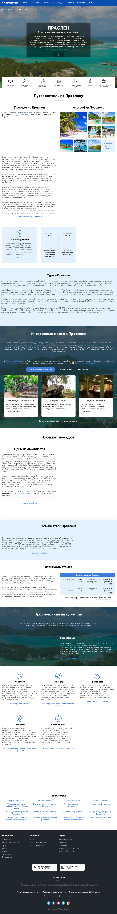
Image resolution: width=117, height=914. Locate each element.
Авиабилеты (7, 839)
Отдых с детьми (65, 369)
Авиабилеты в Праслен (101, 817)
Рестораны (83, 369)
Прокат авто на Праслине (97, 701)
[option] (21, 395)
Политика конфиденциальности (55, 892)
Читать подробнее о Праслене (29, 216)
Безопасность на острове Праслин (58, 748)
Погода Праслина (72, 800)
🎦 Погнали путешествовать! (84, 363)
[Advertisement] (29, 137)
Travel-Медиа (7, 854)
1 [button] (17, 257)
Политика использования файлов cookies (84, 892)
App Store (62, 842)
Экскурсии (6, 851)
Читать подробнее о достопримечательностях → (58, 421)
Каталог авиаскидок (10, 842)
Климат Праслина (101, 800)
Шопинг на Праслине (72, 812)
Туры (4, 845)
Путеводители (8, 857)
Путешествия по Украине (68, 848)
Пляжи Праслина (44, 800)
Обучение (62, 845)
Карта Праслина (16, 800)
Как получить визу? (68, 658)
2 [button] (20, 257)
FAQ (32, 839)
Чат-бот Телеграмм (38, 842)
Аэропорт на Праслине (20, 703)
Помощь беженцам (66, 851)
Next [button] (115, 395)
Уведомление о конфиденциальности (58, 896)
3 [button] (22, 257)
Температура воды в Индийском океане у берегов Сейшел (16, 806)
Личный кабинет (65, 839)
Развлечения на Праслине (44, 812)
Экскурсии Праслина (100, 804)
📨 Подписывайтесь (20, 115)
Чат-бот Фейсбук (37, 845)
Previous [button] (1, 395)
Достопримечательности (40, 369)
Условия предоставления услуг (28, 892)
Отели (4, 848)
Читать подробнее (29, 503)
